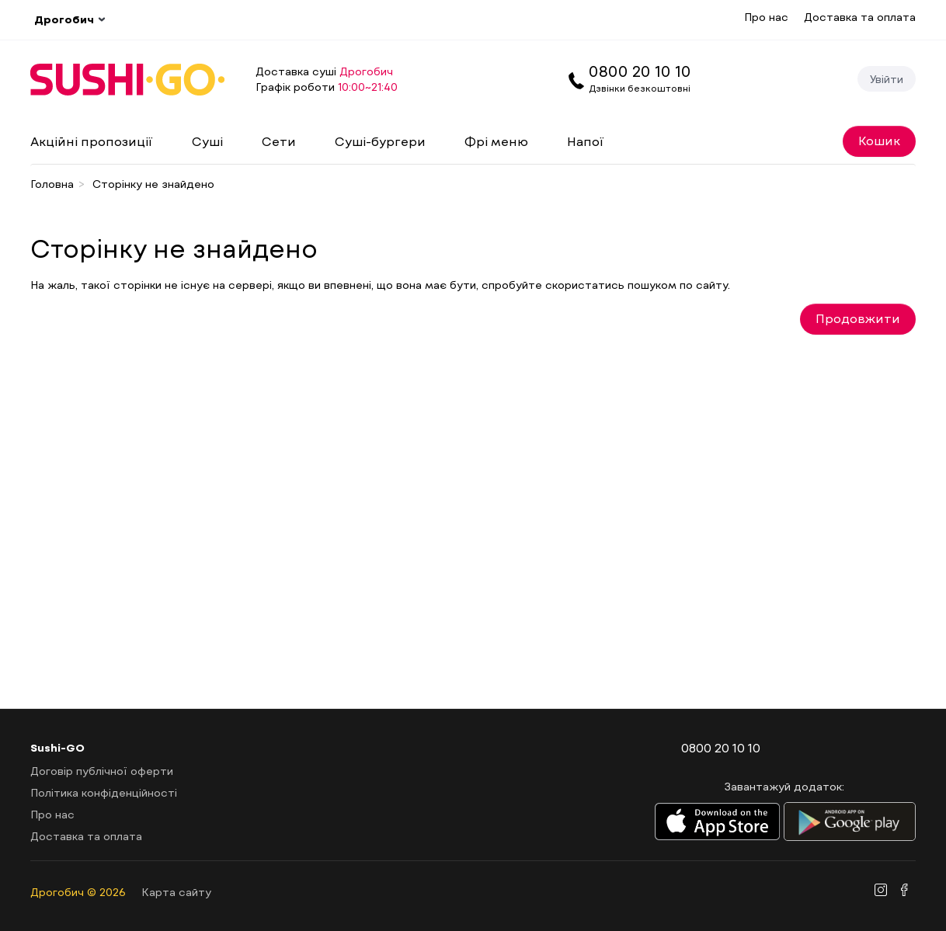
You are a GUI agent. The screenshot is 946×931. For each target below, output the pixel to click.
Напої (585, 141)
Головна (52, 183)
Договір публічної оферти (101, 770)
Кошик (879, 140)
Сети (279, 141)
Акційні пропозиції (91, 141)
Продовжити (858, 318)
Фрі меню (496, 141)
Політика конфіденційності (103, 792)
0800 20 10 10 (640, 70)
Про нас (766, 16)
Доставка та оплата (860, 16)
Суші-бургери (380, 141)
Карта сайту (176, 891)
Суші (207, 141)
